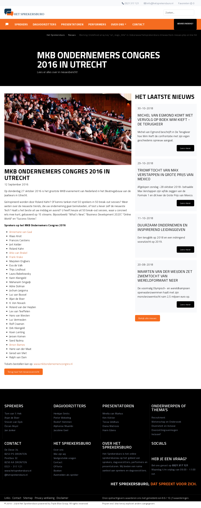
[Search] (178, 12)
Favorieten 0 (186, 3)
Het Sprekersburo (56, 35)
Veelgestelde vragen (65, 458)
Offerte (58, 466)
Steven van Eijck (13, 422)
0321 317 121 (130, 3)
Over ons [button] (117, 24)
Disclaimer (62, 498)
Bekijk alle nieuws (147, 318)
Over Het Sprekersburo (117, 445)
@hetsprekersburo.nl (16, 475)
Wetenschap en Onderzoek (166, 422)
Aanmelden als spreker (66, 475)
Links (7, 498)
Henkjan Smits (62, 413)
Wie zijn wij (60, 454)
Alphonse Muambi (63, 426)
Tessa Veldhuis (110, 422)
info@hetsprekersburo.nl (158, 3)
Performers (97, 24)
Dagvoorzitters (44, 24)
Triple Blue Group (59, 503)
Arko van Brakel (18, 253)
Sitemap (28, 498)
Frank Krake (16, 257)
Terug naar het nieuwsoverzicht (23, 371)
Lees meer (185, 148)
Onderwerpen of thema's (168, 408)
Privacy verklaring (45, 498)
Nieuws (72, 35)
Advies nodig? (185, 23)
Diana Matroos (110, 426)
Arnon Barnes (17, 345)
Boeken (58, 470)
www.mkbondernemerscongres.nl (53, 364)
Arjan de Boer (11, 417)
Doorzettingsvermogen (164, 430)
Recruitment (158, 417)
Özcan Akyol (11, 426)
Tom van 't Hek (13, 413)
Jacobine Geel (61, 430)
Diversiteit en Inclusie (163, 426)
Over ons (59, 450)
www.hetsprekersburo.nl (17, 470)
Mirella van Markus (112, 413)
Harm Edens (109, 430)
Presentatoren (72, 24)
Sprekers (21, 24)
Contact (138, 24)
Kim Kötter (108, 417)
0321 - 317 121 (13, 466)
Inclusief (156, 434)
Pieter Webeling (62, 417)
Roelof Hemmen (63, 422)
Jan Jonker (10, 430)
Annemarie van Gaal (20, 232)
